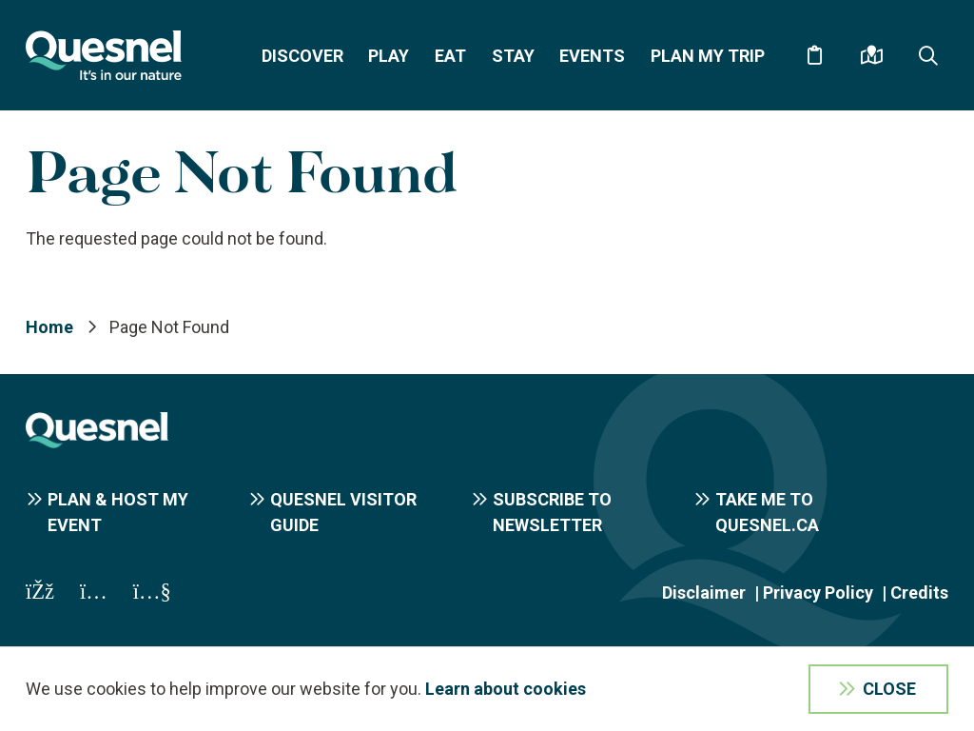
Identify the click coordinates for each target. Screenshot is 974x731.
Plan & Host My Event (118, 512)
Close (889, 689)
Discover (302, 56)
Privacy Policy (818, 593)
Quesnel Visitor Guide (343, 512)
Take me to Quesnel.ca (767, 512)
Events (592, 56)
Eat (450, 56)
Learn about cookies (505, 689)
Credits (919, 593)
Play (388, 56)
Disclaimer (704, 593)
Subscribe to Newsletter (552, 512)
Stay (513, 56)
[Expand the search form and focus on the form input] (928, 55)
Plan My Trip (708, 56)
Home (49, 327)
